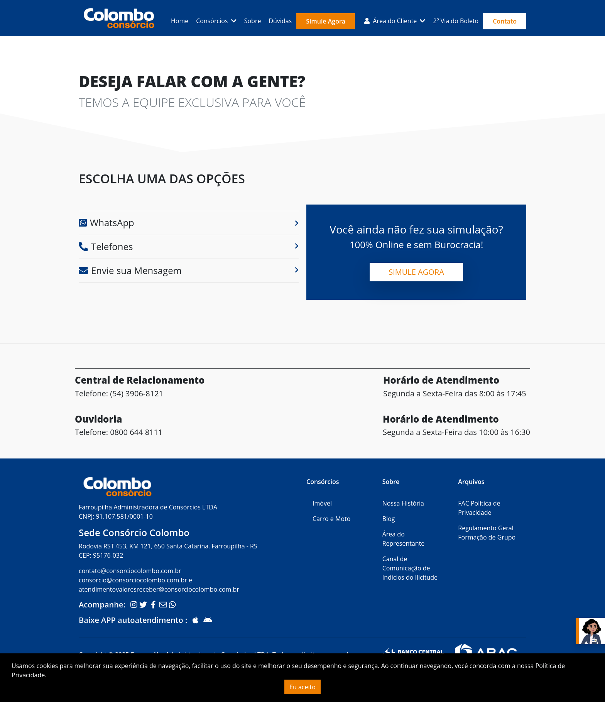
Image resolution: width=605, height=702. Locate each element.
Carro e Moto (331, 518)
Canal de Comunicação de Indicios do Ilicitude (410, 568)
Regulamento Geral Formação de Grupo (486, 532)
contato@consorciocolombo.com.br (130, 571)
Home (179, 21)
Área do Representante (403, 539)
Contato (505, 21)
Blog (388, 518)
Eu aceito (302, 687)
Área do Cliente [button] (391, 21)
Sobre (252, 21)
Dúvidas (280, 21)
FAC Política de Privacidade (479, 508)
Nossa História (403, 503)
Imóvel (322, 503)
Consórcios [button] (212, 21)
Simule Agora (325, 21)
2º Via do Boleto (455, 21)
